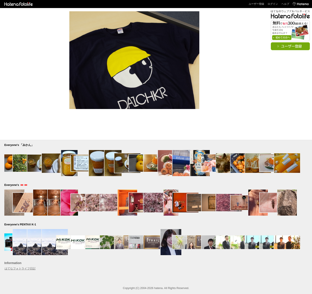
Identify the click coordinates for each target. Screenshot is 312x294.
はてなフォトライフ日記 (20, 268)
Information (12, 263)
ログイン (273, 3)
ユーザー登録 (256, 3)
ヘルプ (285, 3)
